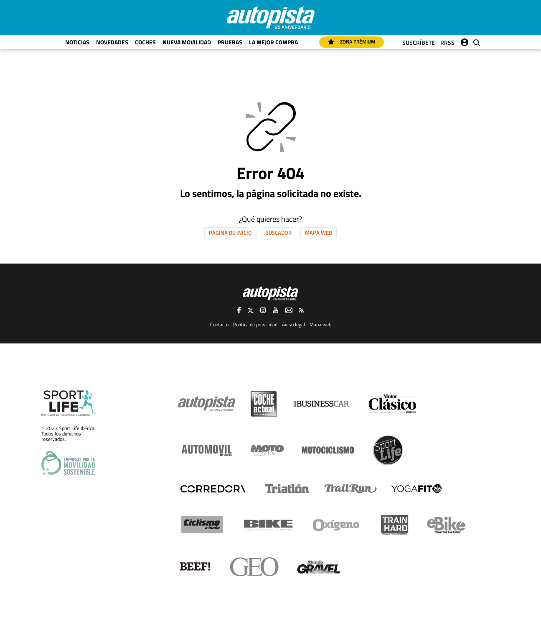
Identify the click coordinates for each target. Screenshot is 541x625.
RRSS (447, 42)
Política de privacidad (255, 324)
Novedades (112, 42)
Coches (145, 42)
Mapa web (318, 232)
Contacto (219, 324)
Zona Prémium (351, 42)
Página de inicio (230, 232)
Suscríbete (418, 42)
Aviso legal (293, 324)
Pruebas (230, 42)
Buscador (278, 232)
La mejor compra (273, 42)
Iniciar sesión (464, 40)
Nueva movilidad (187, 42)
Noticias (77, 42)
